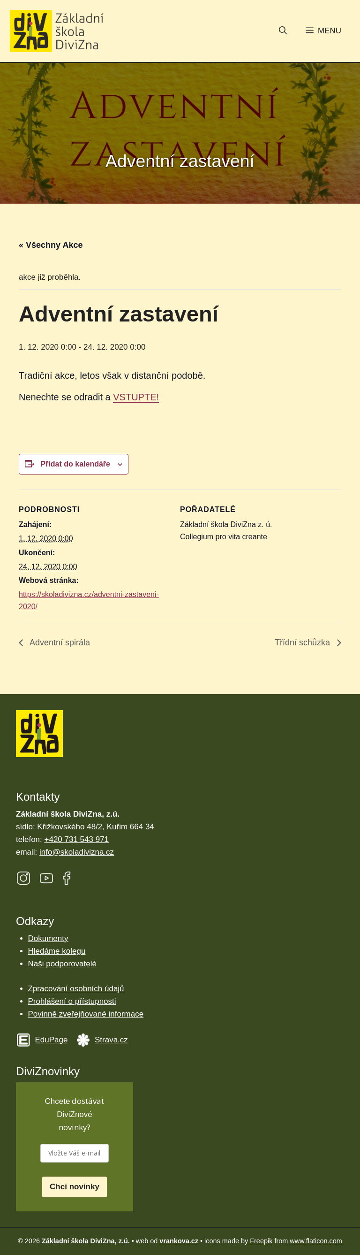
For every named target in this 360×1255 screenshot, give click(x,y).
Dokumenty (48, 938)
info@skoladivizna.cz (76, 852)
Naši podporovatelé (62, 963)
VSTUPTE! (136, 397)
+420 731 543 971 (77, 839)
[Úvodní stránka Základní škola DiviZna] (56, 31)
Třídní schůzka (303, 642)
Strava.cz (111, 1039)
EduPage (51, 1039)
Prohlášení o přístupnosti (72, 1001)
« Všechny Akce (50, 245)
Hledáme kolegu (57, 951)
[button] (283, 31)
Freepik (261, 1241)
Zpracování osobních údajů (76, 988)
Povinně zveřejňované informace (86, 1014)
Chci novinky (74, 1186)
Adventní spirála (59, 642)
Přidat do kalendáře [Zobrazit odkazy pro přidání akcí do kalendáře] (75, 464)
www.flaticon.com (316, 1241)
